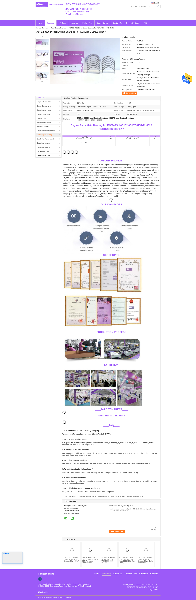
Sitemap (154, 574)
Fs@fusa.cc (153, 590)
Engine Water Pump (43, 147)
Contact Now (131, 93)
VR (145, 23)
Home (40, 23)
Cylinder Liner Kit (42, 118)
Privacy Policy (43, 584)
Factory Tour (87, 23)
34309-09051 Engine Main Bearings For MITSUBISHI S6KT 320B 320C (107, 560)
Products (50, 23)
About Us (74, 23)
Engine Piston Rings (43, 114)
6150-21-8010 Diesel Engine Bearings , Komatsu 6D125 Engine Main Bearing (146, 560)
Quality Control (102, 23)
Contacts (143, 574)
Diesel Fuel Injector (43, 143)
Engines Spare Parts (44, 102)
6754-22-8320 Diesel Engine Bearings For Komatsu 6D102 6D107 (71, 559)
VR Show (62, 23)
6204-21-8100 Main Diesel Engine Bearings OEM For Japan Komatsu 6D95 (90, 560)
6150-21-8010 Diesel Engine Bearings (108, 496)
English (156, 3)
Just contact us (65, 597)
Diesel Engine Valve (43, 155)
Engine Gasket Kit (43, 126)
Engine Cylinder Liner (44, 106)
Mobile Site (43, 592)
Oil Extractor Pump (43, 151)
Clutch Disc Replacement (45, 139)
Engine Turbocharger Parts (46, 131)
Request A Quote (133, 23)
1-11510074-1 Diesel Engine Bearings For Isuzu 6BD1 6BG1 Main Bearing (127, 560)
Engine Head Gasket (44, 122)
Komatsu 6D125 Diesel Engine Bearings (81, 496)
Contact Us (117, 23)
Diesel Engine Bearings (58, 28)
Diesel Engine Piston (44, 110)
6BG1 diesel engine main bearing (133, 496)
